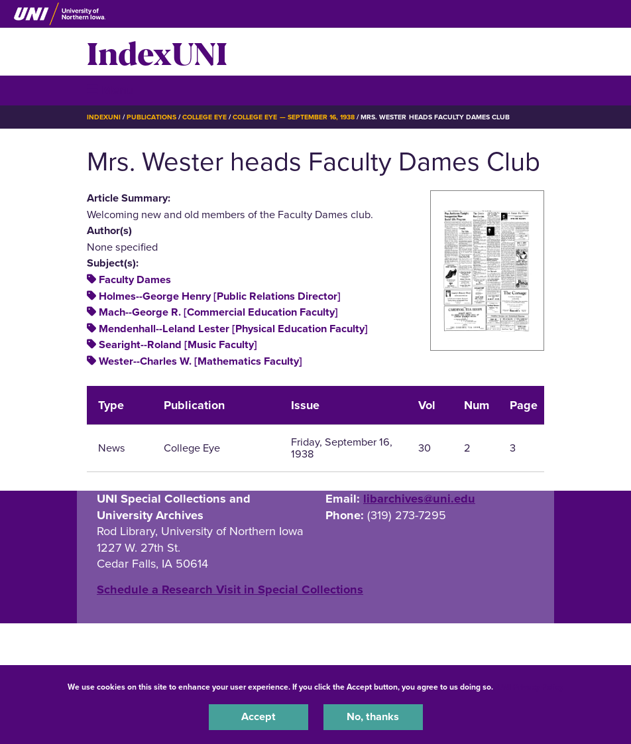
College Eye (204, 117)
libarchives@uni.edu (419, 498)
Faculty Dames (135, 279)
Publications (151, 117)
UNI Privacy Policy (530, 687)
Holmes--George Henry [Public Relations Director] (220, 296)
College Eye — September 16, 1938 (294, 117)
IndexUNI (157, 51)
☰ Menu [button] (110, 89)
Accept (258, 716)
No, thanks (373, 716)
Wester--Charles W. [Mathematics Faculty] (200, 361)
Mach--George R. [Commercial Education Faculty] (218, 312)
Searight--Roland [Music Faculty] (178, 344)
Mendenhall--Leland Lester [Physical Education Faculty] (233, 329)
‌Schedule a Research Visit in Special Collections (230, 589)
